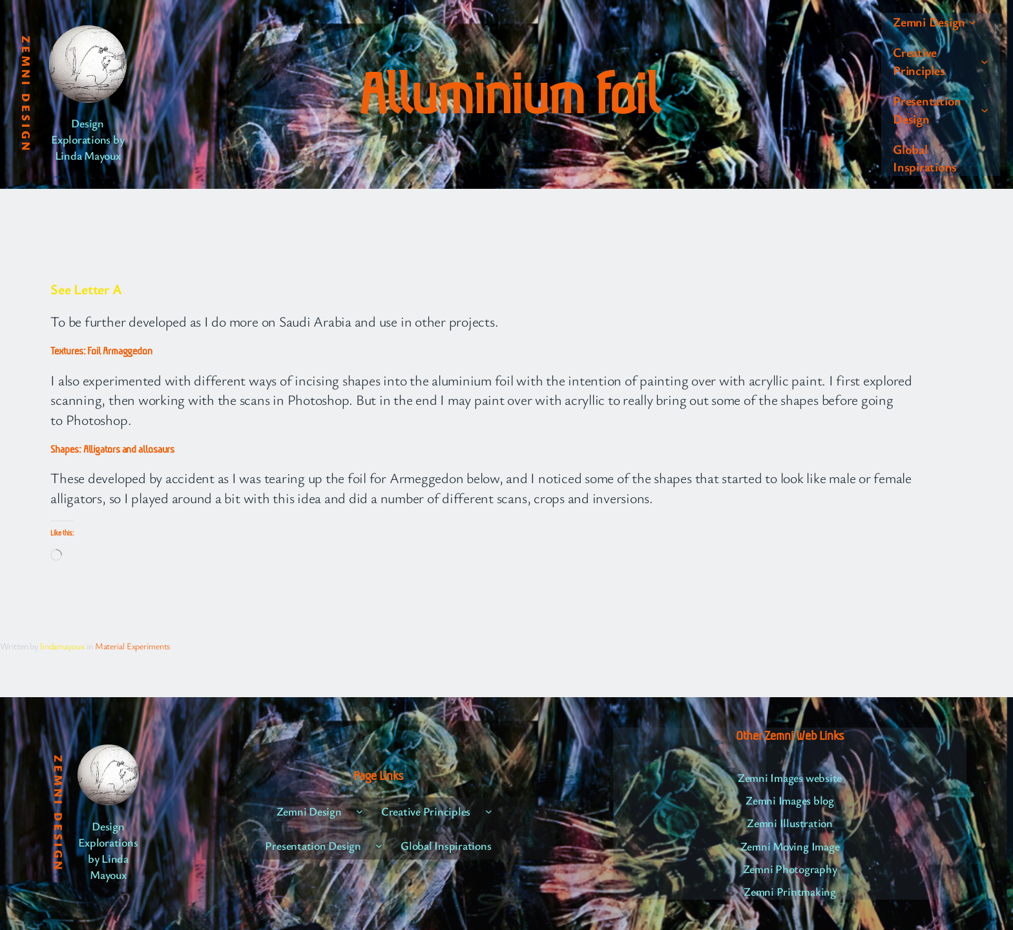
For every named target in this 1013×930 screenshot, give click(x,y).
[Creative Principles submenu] (984, 61)
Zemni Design (26, 94)
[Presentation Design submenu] (984, 110)
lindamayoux (62, 646)
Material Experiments (132, 646)
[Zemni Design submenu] (972, 22)
